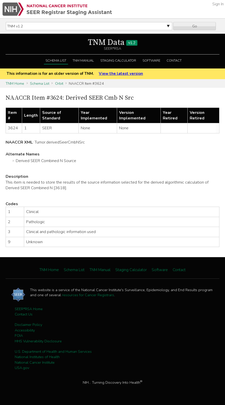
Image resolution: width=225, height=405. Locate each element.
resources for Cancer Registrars (88, 294)
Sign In (218, 4)
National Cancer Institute (35, 362)
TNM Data (112, 43)
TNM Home (15, 83)
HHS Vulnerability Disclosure (38, 341)
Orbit (59, 83)
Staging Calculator (118, 60)
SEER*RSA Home (29, 308)
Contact (174, 60)
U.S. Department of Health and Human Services (53, 351)
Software (151, 60)
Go (194, 26)
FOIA (19, 335)
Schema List (55, 60)
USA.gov (22, 367)
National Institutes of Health (37, 356)
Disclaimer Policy (28, 324)
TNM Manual (83, 60)
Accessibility (25, 330)
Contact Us (24, 314)
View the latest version (121, 73)
